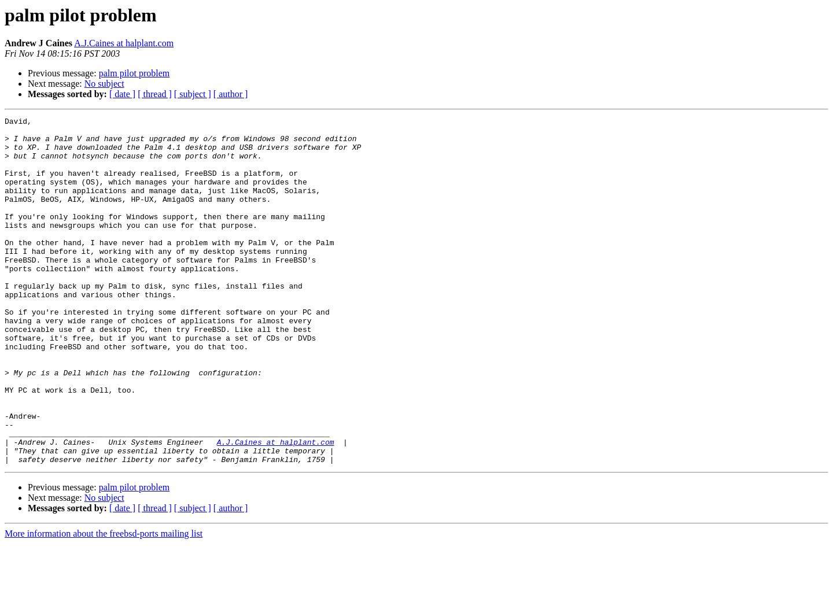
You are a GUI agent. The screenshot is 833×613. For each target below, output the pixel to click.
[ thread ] (155, 94)
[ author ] (230, 94)
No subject (104, 83)
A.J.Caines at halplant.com (124, 43)
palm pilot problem (134, 73)
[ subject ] (192, 94)
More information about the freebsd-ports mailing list (103, 603)
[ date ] (122, 94)
